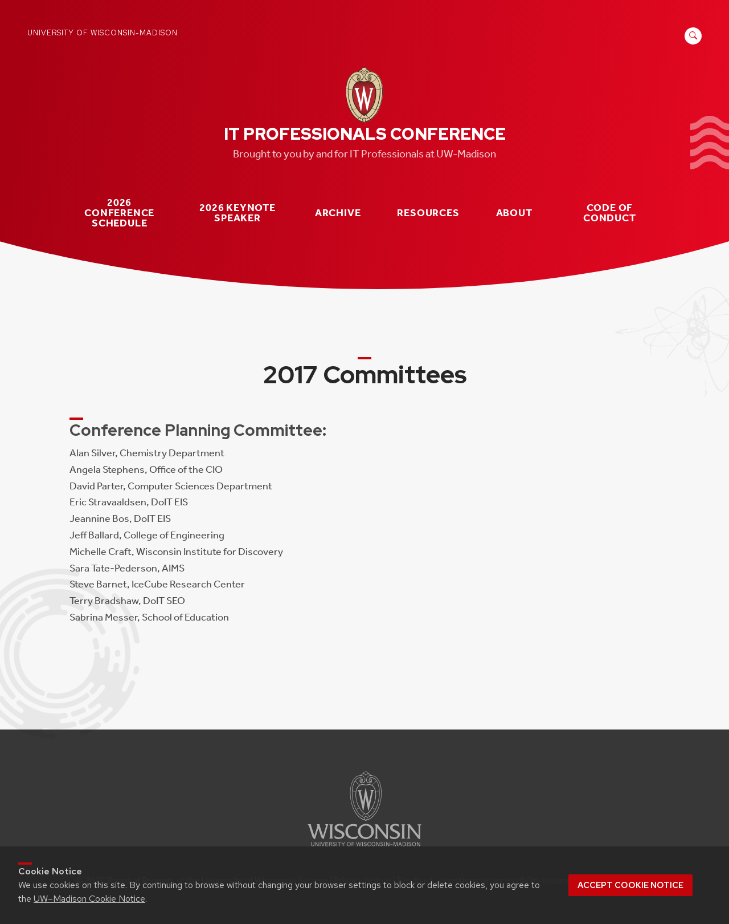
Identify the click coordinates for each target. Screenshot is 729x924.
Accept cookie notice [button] (630, 885)
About (514, 213)
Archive (338, 213)
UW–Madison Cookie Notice (89, 899)
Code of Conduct (609, 213)
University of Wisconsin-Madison (102, 33)
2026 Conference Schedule (119, 213)
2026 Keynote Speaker (237, 213)
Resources (428, 213)
